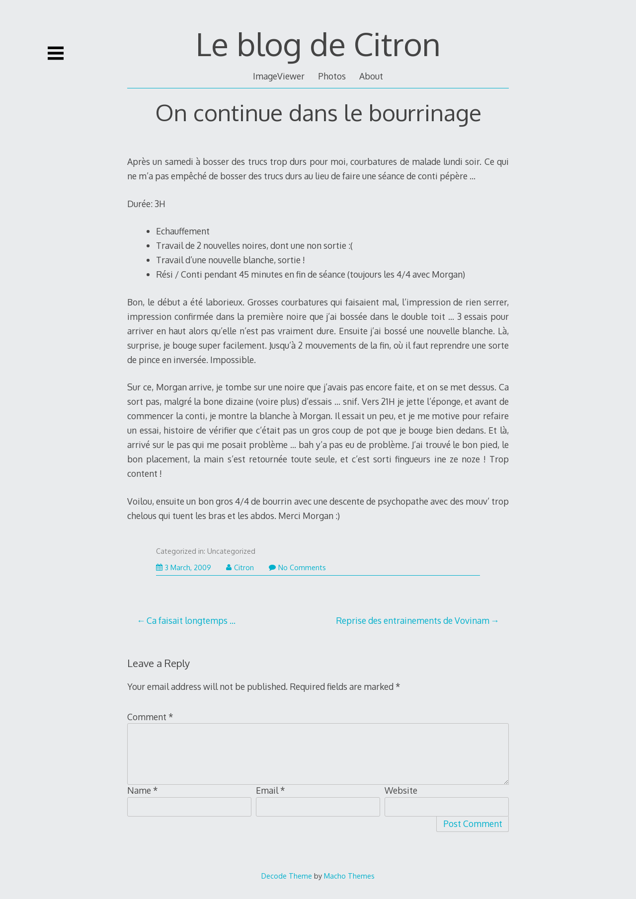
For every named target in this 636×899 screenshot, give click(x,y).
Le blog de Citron (318, 43)
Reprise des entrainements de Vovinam (412, 620)
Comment (150, 716)
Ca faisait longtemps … (191, 620)
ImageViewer (279, 76)
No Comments (297, 567)
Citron (240, 567)
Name (142, 790)
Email (270, 790)
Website (401, 790)
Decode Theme (286, 875)
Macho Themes (349, 875)
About (371, 76)
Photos (332, 76)
